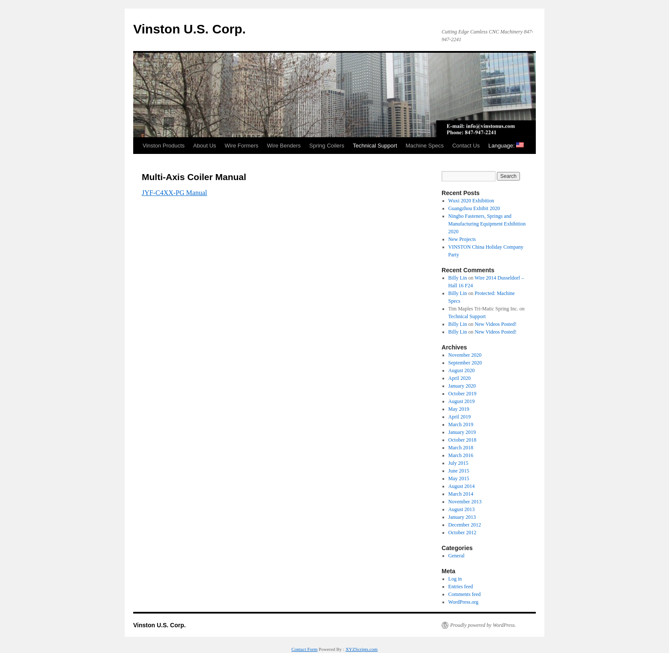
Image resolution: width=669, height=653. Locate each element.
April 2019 (459, 417)
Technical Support (375, 145)
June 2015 (458, 471)
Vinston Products (164, 145)
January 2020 (462, 386)
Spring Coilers (326, 145)
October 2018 (462, 440)
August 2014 (461, 486)
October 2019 (462, 394)
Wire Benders (284, 145)
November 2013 (465, 502)
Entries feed (460, 587)
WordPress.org (463, 602)
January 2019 (462, 432)
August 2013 (461, 509)
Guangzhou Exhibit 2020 (474, 208)
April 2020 (459, 378)
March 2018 (460, 448)
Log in (455, 579)
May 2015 (458, 478)
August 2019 (461, 401)
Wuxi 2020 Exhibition (471, 201)
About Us (204, 145)
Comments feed (464, 594)
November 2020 (465, 355)
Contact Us (466, 145)
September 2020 (465, 363)
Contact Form (304, 649)
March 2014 (460, 494)
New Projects (462, 239)
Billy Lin (457, 278)
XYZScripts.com (362, 649)
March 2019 (460, 424)
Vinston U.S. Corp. (189, 29)
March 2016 (460, 455)
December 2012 (464, 525)
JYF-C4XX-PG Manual (174, 192)
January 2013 (462, 517)
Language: (506, 145)
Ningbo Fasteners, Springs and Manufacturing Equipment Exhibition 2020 (487, 224)
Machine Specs (425, 145)
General (456, 556)
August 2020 (461, 370)
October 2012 (462, 533)
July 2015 (458, 463)
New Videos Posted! (496, 324)
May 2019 (458, 409)
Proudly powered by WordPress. (483, 625)
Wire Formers (242, 145)
